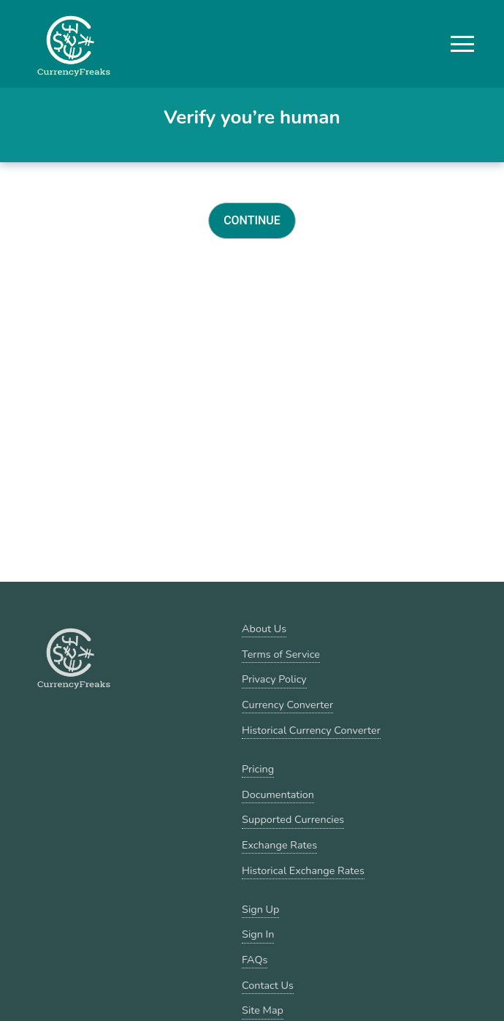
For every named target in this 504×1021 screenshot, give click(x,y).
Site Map (262, 1010)
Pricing (258, 769)
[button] (462, 44)
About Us (264, 628)
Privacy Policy (274, 679)
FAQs (254, 959)
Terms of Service (281, 654)
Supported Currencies (293, 819)
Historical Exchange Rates (303, 870)
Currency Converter (287, 704)
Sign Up (260, 909)
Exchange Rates (279, 845)
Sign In (258, 934)
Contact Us (268, 985)
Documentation (278, 794)
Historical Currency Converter (311, 730)
